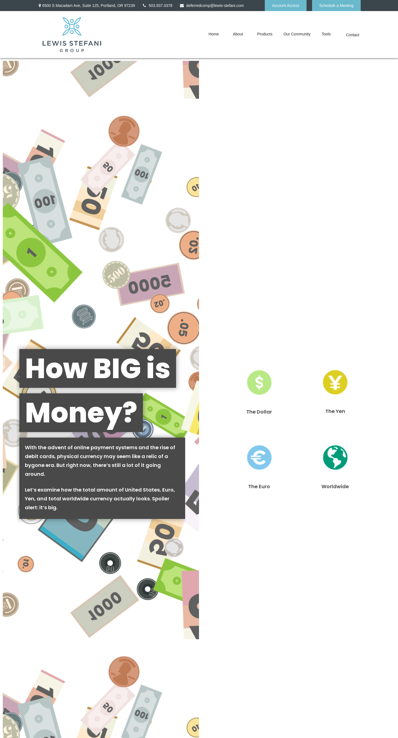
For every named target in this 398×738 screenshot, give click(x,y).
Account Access (285, 5)
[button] (215, 34)
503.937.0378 (157, 5)
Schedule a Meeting (336, 5)
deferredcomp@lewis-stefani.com (211, 5)
